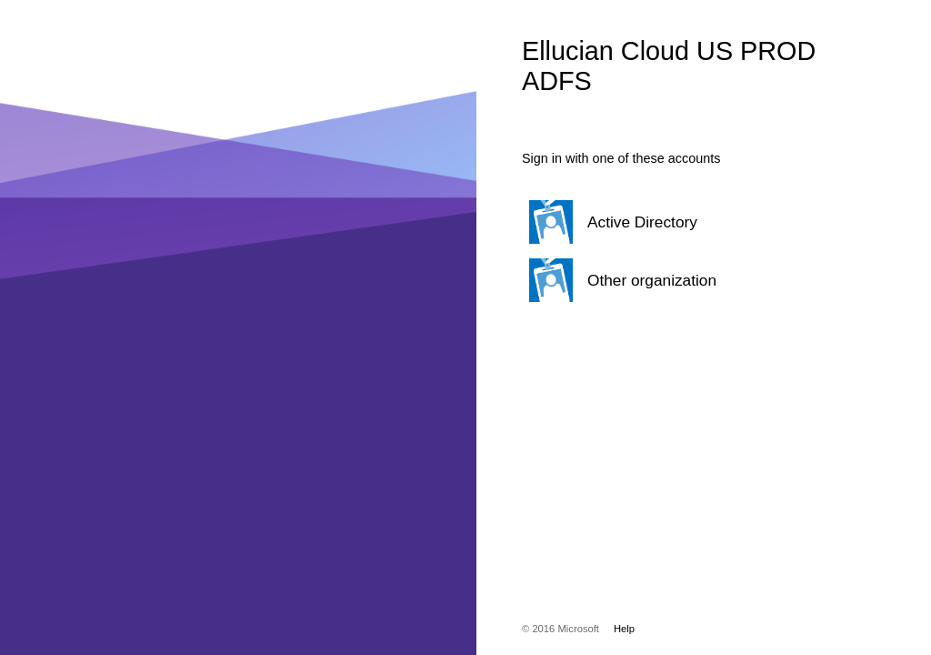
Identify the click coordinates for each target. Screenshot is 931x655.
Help (624, 628)
